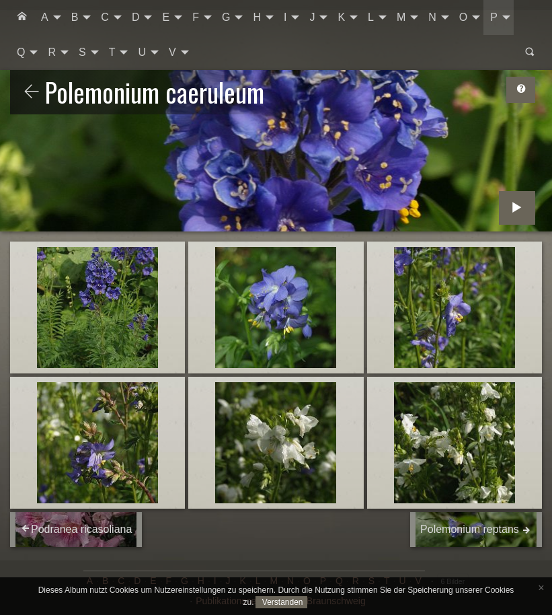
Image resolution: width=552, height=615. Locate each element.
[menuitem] (22, 17)
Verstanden (281, 602)
